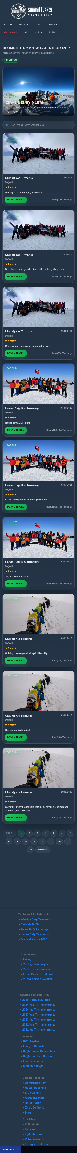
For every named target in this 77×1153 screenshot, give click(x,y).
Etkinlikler (23, 24)
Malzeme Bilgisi (33, 1066)
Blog (28, 1112)
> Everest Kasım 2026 (32, 939)
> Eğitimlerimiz (32, 1134)
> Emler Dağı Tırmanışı (33, 929)
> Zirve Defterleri (34, 1107)
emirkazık (33, 1082)
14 (59, 841)
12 (42, 841)
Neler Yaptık (52, 24)
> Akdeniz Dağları (29, 924)
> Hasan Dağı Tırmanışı (33, 934)
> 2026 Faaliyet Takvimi (36, 979)
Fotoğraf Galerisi (36, 1144)
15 (68, 841)
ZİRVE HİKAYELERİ (10, 32)
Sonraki (43, 849)
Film (43, 1082)
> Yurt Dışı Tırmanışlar (35, 969)
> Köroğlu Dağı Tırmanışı (34, 919)
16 (30, 849)
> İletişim (29, 1129)
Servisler (38, 32)
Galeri (37, 24)
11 (34, 841)
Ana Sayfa (8, 24)
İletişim (52, 32)
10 (25, 841)
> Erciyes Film (32, 1092)
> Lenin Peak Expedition (37, 974)
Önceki (10, 833)
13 (51, 841)
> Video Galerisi (33, 1139)
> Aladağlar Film (33, 1097)
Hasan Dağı (32, 1087)
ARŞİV (26, 32)
